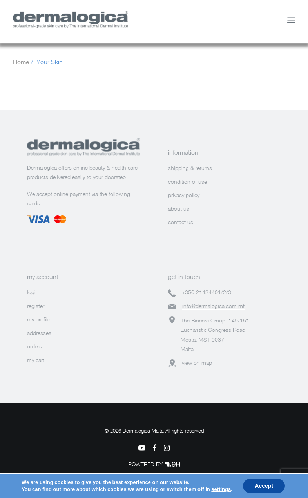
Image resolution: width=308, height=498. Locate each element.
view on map (197, 362)
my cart (35, 360)
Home (21, 61)
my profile (38, 319)
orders (34, 346)
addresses (39, 333)
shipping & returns (190, 168)
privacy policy (183, 195)
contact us (180, 222)
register (35, 305)
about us (178, 208)
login (33, 292)
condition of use (187, 181)
